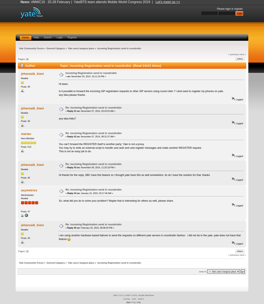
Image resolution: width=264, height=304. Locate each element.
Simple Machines (146, 295)
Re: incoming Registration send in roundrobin (93, 107)
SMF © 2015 (131, 295)
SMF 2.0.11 (118, 295)
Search (48, 37)
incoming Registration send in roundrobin (91, 73)
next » (243, 54)
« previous (233, 54)
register (238, 8)
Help (36, 37)
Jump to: (203, 271)
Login (59, 37)
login (228, 8)
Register (72, 37)
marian (26, 134)
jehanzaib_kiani (32, 73)
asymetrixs (29, 190)
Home (25, 37)
